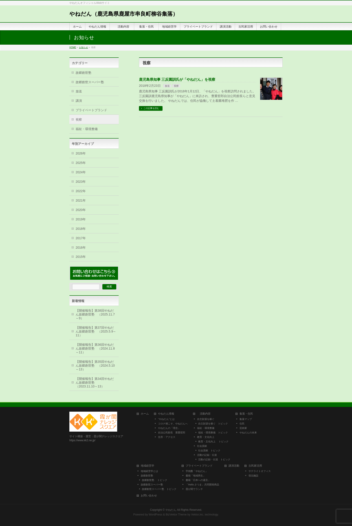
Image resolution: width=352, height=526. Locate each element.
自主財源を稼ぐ (205, 419)
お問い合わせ (149, 495)
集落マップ (246, 419)
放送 (167, 86)
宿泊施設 (253, 475)
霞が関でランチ (194, 489)
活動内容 (205, 413)
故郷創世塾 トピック (154, 480)
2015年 (81, 257)
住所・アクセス (166, 437)
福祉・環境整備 (87, 129)
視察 (176, 86)
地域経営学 (147, 465)
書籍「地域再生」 (197, 475)
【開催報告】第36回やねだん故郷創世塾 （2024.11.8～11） (95, 348)
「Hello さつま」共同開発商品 (202, 484)
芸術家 (243, 428)
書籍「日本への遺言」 (199, 480)
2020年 (81, 210)
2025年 (81, 163)
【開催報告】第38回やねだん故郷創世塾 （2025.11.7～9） (95, 314)
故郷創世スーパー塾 (90, 82)
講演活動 (234, 465)
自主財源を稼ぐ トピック (213, 423)
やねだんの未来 (248, 432)
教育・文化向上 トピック (213, 441)
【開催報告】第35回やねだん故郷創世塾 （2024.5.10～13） (95, 365)
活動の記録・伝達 (207, 455)
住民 (242, 423)
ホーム (145, 413)
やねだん (170, 509)
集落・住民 (248, 413)
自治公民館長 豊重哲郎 (171, 432)
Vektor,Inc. (197, 514)
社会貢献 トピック (209, 450)
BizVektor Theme (176, 514)
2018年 (81, 228)
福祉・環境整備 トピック (213, 432)
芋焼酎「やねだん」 (197, 471)
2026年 (81, 153)
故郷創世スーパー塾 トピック (159, 489)
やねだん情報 (166, 413)
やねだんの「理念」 (169, 428)
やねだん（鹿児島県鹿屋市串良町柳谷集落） (123, 14)
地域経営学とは (149, 471)
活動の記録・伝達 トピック (214, 459)
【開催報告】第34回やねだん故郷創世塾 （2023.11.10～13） (95, 382)
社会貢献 (202, 446)
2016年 (81, 247)
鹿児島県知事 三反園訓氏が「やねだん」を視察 (177, 79)
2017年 (81, 238)
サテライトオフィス (260, 471)
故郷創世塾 (83, 72)
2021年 (81, 200)
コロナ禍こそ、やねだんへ (173, 423)
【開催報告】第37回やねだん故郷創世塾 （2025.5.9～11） (96, 331)
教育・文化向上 (205, 437)
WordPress (155, 514)
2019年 (81, 219)
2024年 (81, 172)
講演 (79, 100)
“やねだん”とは (166, 419)
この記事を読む (151, 108)
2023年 (81, 181)
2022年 (81, 191)
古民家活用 (255, 465)
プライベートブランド (91, 110)
